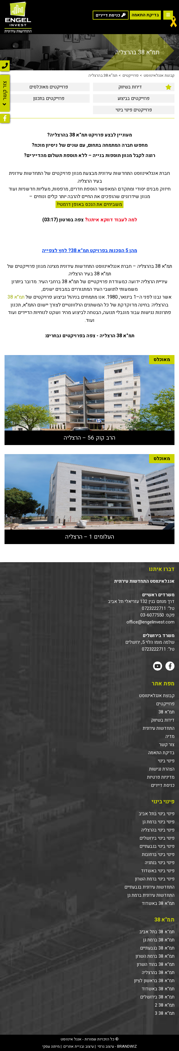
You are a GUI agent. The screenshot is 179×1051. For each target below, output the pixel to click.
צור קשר (166, 744)
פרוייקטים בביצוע (133, 98)
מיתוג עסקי (51, 1046)
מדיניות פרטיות (160, 777)
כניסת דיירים (162, 785)
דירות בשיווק (130, 87)
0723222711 (154, 608)
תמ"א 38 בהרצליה (102, 75)
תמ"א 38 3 (164, 1013)
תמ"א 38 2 (164, 1005)
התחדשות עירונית (158, 728)
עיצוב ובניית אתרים (78, 1046)
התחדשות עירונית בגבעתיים (149, 887)
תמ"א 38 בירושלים (157, 997)
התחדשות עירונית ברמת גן (150, 895)
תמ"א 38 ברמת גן (158, 940)
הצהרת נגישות (161, 769)
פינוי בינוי (166, 761)
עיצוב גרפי (105, 1046)
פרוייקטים (131, 75)
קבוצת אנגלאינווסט (159, 75)
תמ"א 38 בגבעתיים (157, 948)
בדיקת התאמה (145, 15)
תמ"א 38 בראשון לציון (154, 980)
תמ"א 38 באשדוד (158, 903)
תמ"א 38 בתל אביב (156, 931)
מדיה (169, 736)
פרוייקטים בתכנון (48, 98)
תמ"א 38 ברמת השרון (155, 956)
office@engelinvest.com (150, 622)
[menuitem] (133, 87)
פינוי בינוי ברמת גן (158, 822)
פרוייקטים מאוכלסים (48, 87)
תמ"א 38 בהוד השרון (155, 964)
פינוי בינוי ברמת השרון (154, 879)
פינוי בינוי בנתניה (159, 862)
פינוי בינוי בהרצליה (157, 830)
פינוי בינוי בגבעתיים (156, 846)
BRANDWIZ (127, 1046)
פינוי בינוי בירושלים (156, 838)
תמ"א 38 (16, 297)
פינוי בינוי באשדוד (157, 870)
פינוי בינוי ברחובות (158, 854)
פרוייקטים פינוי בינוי (134, 110)
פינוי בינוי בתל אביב (156, 813)
